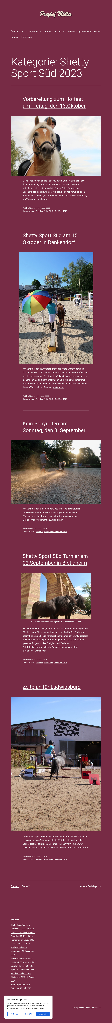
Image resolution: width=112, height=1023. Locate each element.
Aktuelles (39, 211)
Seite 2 (26, 886)
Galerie (97, 31)
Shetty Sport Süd (53, 31)
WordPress (96, 1008)
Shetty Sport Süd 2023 (58, 211)
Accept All (42, 1014)
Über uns (15, 31)
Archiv (46, 211)
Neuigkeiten (32, 31)
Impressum (26, 37)
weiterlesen (58, 387)
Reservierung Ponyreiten (79, 31)
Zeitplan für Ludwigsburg (52, 687)
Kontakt (14, 37)
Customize (14, 1014)
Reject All (28, 1014)
